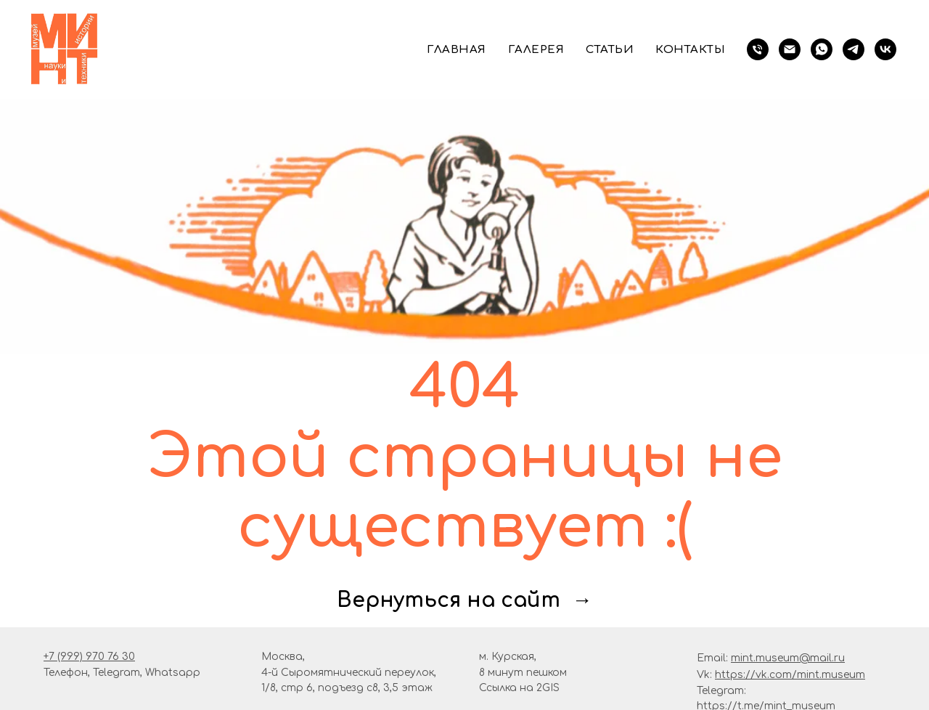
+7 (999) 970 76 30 (89, 656)
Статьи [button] (610, 50)
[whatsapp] (821, 49)
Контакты (690, 50)
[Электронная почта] (790, 49)
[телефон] (758, 49)
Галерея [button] (536, 50)
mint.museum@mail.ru (788, 658)
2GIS (548, 687)
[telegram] (853, 49)
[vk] (885, 49)
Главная (456, 50)
